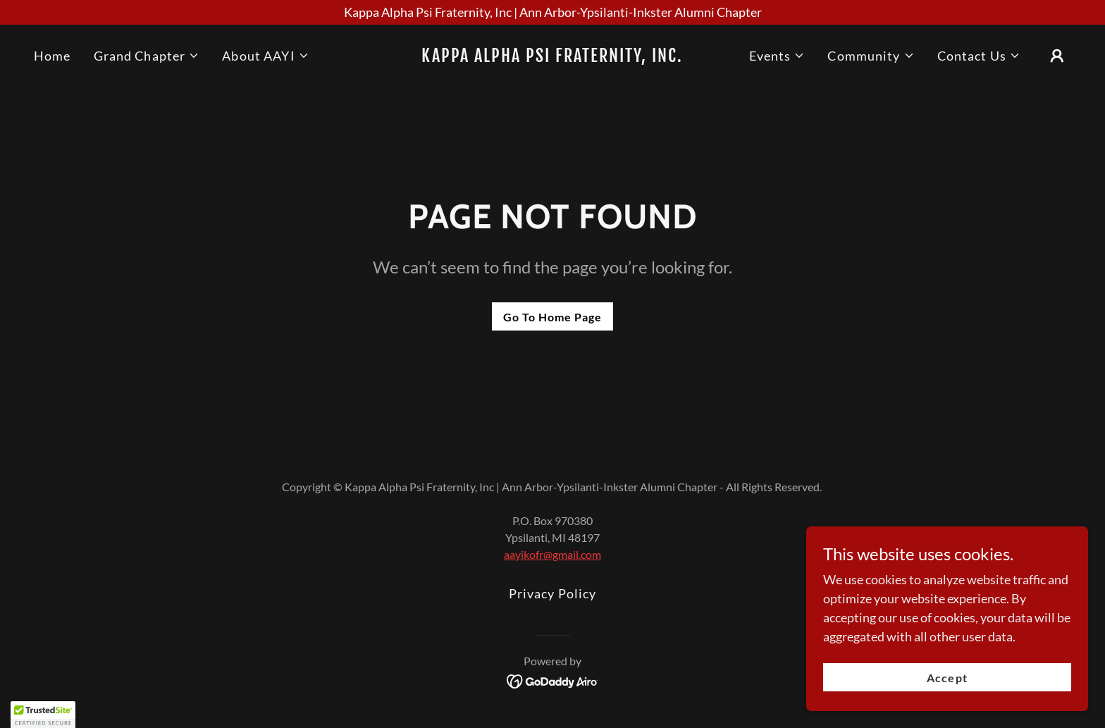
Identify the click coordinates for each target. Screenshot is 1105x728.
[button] (147, 56)
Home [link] (52, 55)
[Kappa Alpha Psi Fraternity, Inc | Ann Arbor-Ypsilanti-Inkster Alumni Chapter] (552, 12)
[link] (553, 57)
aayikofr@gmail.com (552, 554)
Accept (947, 677)
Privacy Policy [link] (553, 593)
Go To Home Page (552, 316)
